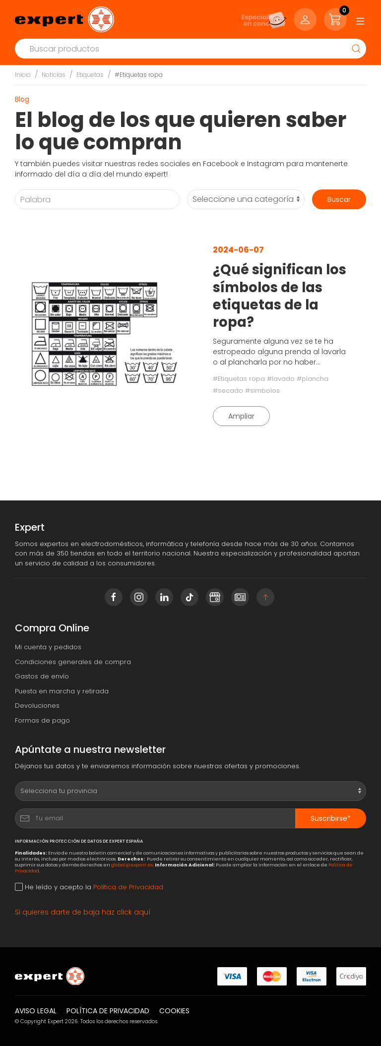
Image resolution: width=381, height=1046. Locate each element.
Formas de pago (42, 720)
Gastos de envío (42, 676)
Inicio (23, 74)
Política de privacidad (107, 1011)
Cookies (174, 1011)
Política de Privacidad (128, 887)
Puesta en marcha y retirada (62, 691)
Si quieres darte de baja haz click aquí (83, 912)
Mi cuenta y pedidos (48, 647)
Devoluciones (37, 705)
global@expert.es (132, 864)
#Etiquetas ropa (139, 74)
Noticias (53, 74)
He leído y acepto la (89, 887)
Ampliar (241, 416)
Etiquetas (90, 74)
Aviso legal (36, 1011)
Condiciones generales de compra (73, 662)
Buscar (339, 199)
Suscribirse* (331, 818)
